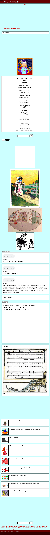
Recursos (17, 531)
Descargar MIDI (8, 297)
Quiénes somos (3, 531)
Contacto (8, 531)
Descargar (5, 259)
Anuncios (12, 531)
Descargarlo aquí (26, 309)
